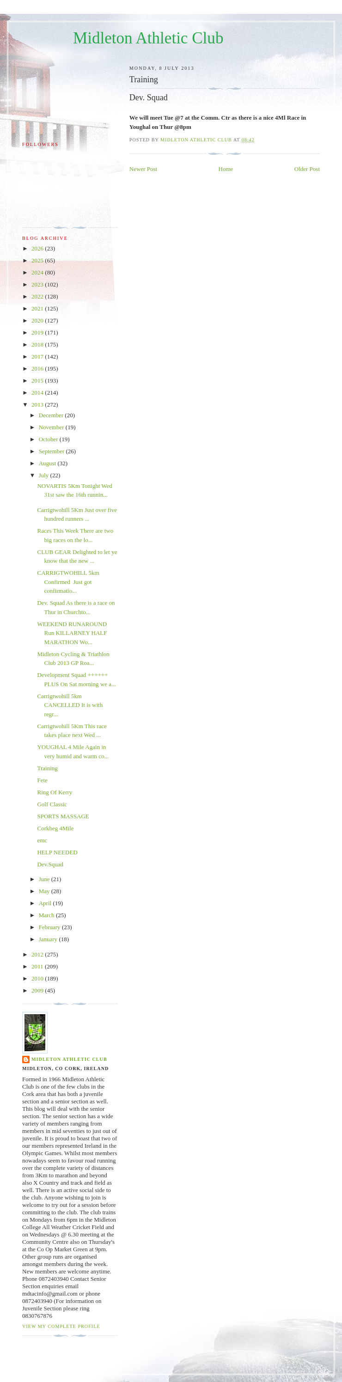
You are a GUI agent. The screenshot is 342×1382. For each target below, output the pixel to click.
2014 (38, 392)
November (52, 427)
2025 (38, 260)
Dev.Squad (50, 864)
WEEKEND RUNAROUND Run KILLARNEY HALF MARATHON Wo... (72, 633)
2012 (38, 954)
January (49, 939)
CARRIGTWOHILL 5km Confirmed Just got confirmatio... (68, 581)
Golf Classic (52, 804)
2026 (38, 248)
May (45, 891)
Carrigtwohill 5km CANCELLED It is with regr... (70, 705)
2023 (38, 284)
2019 (38, 332)
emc (42, 840)
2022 (38, 296)
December (52, 415)
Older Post (307, 168)
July (44, 475)
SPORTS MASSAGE (63, 816)
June (45, 879)
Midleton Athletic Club (148, 38)
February (50, 927)
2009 (38, 990)
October (49, 439)
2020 (38, 320)
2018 (38, 344)
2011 (38, 966)
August (48, 463)
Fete (42, 780)
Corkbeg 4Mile (55, 828)
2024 (38, 272)
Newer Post (143, 168)
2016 (38, 368)
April (46, 903)
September (52, 451)
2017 (38, 356)
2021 (38, 308)
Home (226, 168)
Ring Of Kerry (54, 792)
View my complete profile (61, 1326)
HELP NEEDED (57, 852)
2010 (38, 978)
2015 (38, 380)
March (47, 915)
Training (47, 768)
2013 (38, 404)
